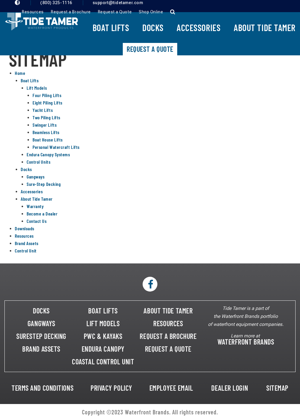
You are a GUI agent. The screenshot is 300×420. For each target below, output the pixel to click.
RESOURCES (168, 323)
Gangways (35, 176)
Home (20, 73)
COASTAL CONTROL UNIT (103, 361)
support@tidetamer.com (118, 2)
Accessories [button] (198, 27)
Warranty (35, 206)
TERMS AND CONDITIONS (42, 388)
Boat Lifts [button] (111, 27)
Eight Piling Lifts (47, 102)
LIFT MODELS (103, 323)
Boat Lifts (30, 80)
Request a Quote (115, 11)
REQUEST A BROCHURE (168, 336)
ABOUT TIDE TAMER (168, 310)
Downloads (24, 228)
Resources (33, 11)
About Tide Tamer (37, 199)
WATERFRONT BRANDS (245, 341)
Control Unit (26, 250)
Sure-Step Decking (44, 184)
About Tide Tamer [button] (265, 27)
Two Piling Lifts (46, 117)
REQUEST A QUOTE (168, 349)
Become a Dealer (42, 213)
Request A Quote (150, 49)
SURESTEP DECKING (41, 336)
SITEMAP (277, 388)
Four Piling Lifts (47, 95)
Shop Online (151, 11)
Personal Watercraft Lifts (56, 147)
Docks (26, 169)
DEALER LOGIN (229, 388)
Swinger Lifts (45, 125)
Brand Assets (26, 243)
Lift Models (37, 88)
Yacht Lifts (43, 110)
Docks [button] (152, 27)
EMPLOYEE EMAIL (171, 388)
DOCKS (41, 310)
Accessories (32, 191)
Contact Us (37, 221)
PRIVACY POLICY (111, 388)
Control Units (38, 162)
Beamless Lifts (46, 132)
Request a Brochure (71, 11)
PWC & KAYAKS (103, 336)
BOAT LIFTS (103, 310)
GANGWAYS (41, 323)
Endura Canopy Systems (48, 154)
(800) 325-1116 (56, 2)
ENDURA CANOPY (103, 349)
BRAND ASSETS (41, 349)
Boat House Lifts (48, 139)
